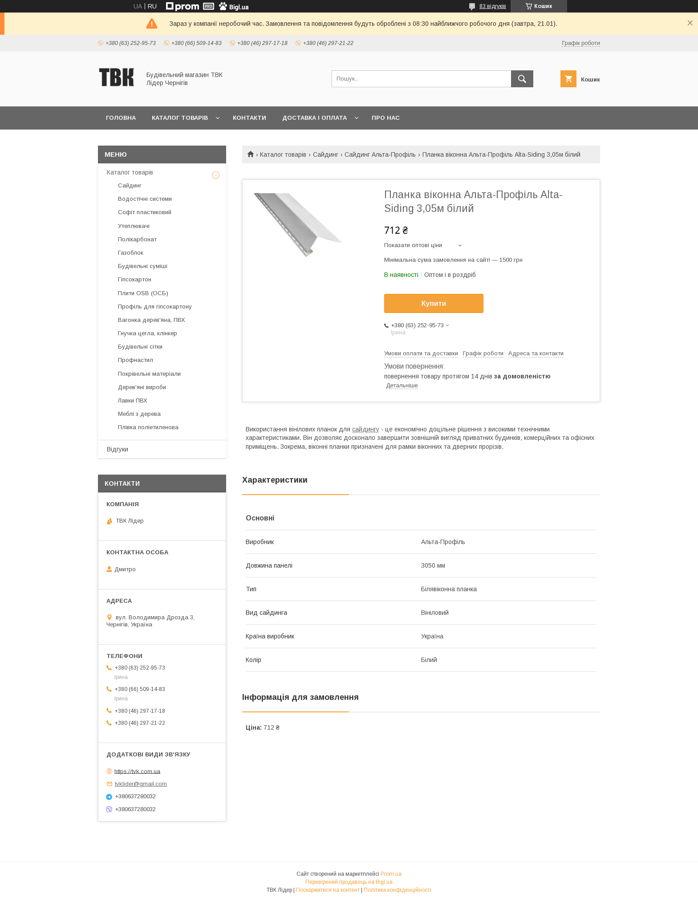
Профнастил (135, 360)
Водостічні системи (145, 198)
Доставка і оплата (314, 117)
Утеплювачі (134, 226)
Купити (434, 303)
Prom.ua (391, 874)
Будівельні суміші (142, 266)
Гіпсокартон (134, 279)
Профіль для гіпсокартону (155, 306)
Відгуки (117, 449)
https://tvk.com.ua (137, 771)
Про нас (386, 117)
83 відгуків (492, 6)
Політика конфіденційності (397, 890)
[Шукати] (522, 78)
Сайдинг (325, 154)
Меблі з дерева (139, 413)
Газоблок (130, 252)
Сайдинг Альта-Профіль (380, 154)
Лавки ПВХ (132, 400)
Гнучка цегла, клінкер (147, 333)
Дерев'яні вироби (142, 387)
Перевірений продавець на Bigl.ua (349, 882)
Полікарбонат (137, 239)
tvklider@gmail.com (141, 783)
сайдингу (365, 429)
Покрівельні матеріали (149, 373)
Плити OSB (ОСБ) (143, 293)
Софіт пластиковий (144, 212)
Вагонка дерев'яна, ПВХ (151, 320)
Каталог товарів (180, 117)
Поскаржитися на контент (328, 890)
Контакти (249, 117)
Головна (121, 117)
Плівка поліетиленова (148, 427)
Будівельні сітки (140, 346)
